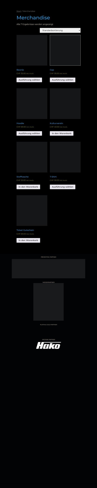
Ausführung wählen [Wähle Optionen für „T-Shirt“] (62, 187)
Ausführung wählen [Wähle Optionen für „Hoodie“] (29, 133)
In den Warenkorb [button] (61, 133)
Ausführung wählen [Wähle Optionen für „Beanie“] (29, 80)
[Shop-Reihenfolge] (60, 30)
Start (19, 11)
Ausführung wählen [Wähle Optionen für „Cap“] (62, 80)
